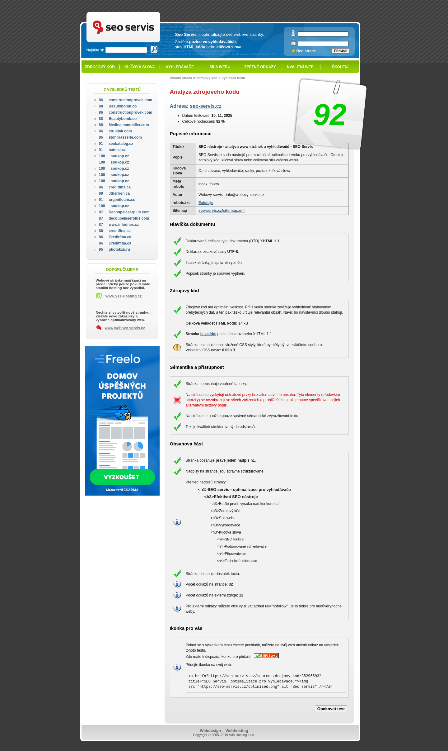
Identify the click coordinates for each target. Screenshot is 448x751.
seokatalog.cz (116, 143)
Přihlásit (340, 51)
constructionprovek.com (125, 100)
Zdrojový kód (100, 67)
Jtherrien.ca (114, 193)
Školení (340, 67)
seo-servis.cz (206, 106)
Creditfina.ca (115, 237)
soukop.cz (114, 156)
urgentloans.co (117, 199)
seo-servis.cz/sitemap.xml (221, 210)
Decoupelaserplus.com (124, 212)
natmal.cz (112, 150)
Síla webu (220, 67)
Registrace (306, 51)
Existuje (205, 203)
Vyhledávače (180, 67)
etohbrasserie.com (120, 137)
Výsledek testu (233, 78)
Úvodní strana (181, 78)
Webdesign (210, 730)
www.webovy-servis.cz (125, 328)
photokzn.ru (114, 249)
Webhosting (237, 730)
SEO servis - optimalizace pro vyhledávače (136, 12)
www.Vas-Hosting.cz (123, 296)
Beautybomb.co (118, 106)
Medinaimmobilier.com (124, 125)
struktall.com (115, 131)
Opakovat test (331, 708)
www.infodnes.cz (119, 224)
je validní (208, 334)
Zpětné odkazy (260, 67)
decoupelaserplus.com (124, 218)
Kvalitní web (300, 67)
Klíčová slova (139, 67)
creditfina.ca (115, 187)
